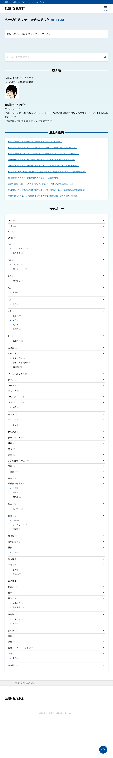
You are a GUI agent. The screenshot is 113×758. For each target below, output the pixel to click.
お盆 (17, 330)
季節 (12, 488)
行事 (12, 624)
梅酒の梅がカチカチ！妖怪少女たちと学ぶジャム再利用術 (35, 179)
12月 (12, 229)
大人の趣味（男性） (20, 481)
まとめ (13, 360)
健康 (12, 463)
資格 (16, 657)
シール (17, 546)
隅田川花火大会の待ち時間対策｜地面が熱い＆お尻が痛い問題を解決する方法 (44, 160)
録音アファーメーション (22, 683)
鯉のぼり (18, 288)
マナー (13, 438)
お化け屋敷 (19, 371)
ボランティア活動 (22, 376)
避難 (12, 677)
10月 (12, 223)
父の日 (17, 300)
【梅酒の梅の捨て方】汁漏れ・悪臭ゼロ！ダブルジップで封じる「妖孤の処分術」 (46, 167)
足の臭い (18, 533)
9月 (12, 347)
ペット (13, 431)
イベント (14, 366)
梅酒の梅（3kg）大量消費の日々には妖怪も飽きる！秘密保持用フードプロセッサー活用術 (50, 173)
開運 (12, 689)
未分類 (13, 563)
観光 (13, 630)
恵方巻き (18, 258)
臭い (16, 443)
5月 (11, 282)
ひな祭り (18, 270)
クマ (16, 599)
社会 (12, 575)
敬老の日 (18, 352)
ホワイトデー (20, 275)
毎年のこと (16, 569)
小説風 (13, 494)
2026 (12, 242)
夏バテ (17, 335)
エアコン (18, 652)
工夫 (12, 500)
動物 (12, 475)
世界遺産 (14, 450)
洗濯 (17, 555)
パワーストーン (18, 413)
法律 (16, 580)
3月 (11, 265)
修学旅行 (18, 635)
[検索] (105, 57)
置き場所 (14, 588)
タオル (13, 394)
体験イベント (16, 457)
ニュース (14, 406)
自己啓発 (14, 611)
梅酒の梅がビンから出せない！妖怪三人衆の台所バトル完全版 (37, 142)
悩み (12, 528)
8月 (12, 320)
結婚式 (18, 380)
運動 (12, 671)
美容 (12, 594)
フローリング (20, 550)
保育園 (17, 516)
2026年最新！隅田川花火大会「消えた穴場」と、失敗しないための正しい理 (43, 186)
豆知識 (14, 647)
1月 (12, 235)
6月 (11, 295)
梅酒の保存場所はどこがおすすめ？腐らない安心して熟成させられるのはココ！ (45, 148)
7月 (11, 308)
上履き (17, 511)
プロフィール (16, 108)
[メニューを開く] (105, 8)
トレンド (14, 400)
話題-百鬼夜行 (15, 9)
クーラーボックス (19, 388)
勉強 (12, 469)
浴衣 (16, 424)
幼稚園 (17, 520)
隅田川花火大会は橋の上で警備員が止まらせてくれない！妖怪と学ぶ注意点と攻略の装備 (49, 192)
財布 (16, 694)
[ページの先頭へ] (103, 750)
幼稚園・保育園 (18, 506)
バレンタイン (21, 253)
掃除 (12, 541)
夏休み (17, 339)
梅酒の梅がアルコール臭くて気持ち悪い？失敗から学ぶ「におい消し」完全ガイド (46, 154)
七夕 (16, 313)
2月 (12, 248)
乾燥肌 (17, 604)
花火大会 (19, 640)
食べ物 (14, 702)
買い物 (13, 664)
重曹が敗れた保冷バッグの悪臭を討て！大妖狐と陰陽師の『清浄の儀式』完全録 (45, 198)
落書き (13, 617)
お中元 (17, 326)
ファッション (17, 419)
